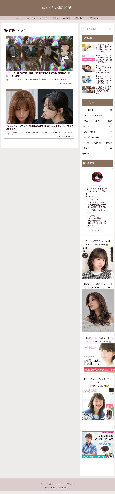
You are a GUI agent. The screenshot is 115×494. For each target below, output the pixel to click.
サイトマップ (60, 484)
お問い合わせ (71, 484)
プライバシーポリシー (46, 484)
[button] (110, 29)
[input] (97, 29)
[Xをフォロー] (95, 230)
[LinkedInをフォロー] (98, 230)
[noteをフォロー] (101, 230)
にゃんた (97, 185)
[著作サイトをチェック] (92, 230)
